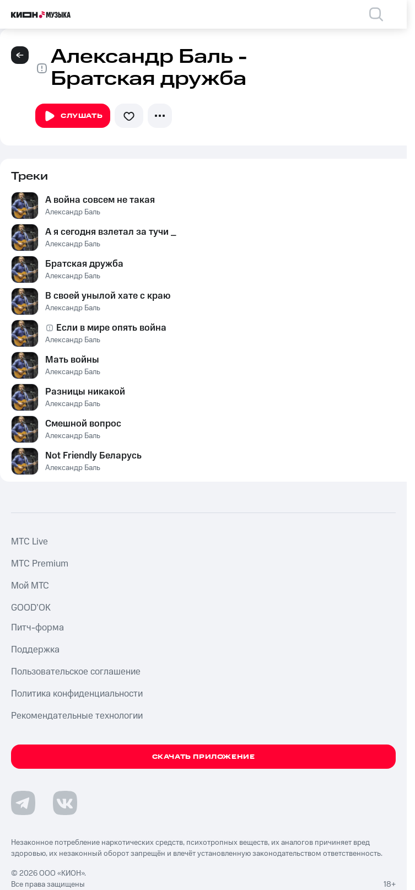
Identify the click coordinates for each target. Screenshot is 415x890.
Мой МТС (30, 585)
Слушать (73, 116)
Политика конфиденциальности (77, 693)
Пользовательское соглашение (76, 671)
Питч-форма (37, 627)
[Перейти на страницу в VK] (65, 803)
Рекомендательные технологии (77, 715)
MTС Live (29, 541)
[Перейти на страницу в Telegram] (23, 803)
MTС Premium (39, 563)
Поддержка (35, 649)
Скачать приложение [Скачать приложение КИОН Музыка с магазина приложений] (203, 757)
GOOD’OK (31, 607)
